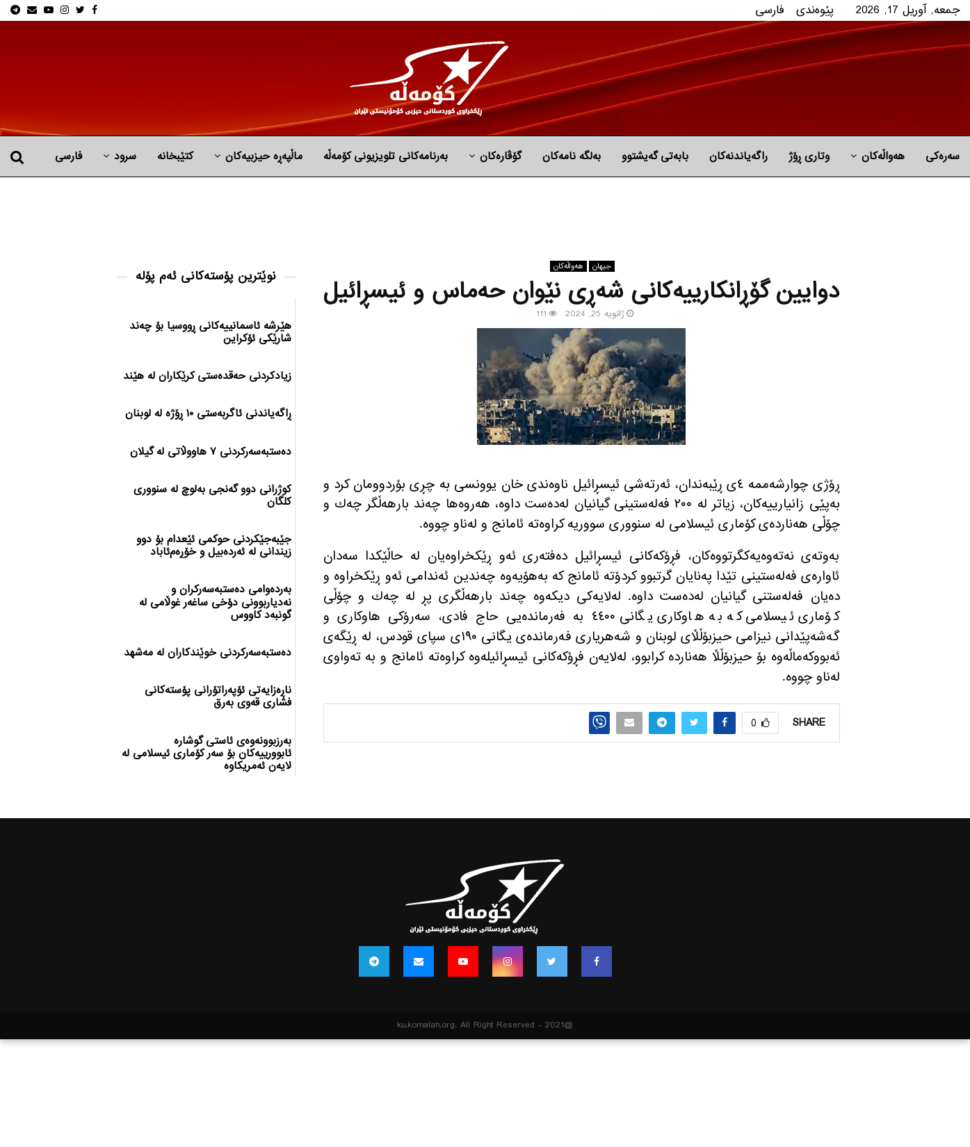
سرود (125, 156)
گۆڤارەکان (501, 156)
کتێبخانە (175, 156)
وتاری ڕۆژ (809, 156)
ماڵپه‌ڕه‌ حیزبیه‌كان (263, 156)
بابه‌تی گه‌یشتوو (655, 156)
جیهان (601, 266)
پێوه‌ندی (815, 10)
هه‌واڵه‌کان (883, 156)
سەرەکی (942, 156)
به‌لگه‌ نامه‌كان (571, 156)
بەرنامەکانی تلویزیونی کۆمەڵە (385, 156)
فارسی (769, 10)
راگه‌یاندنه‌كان (738, 156)
